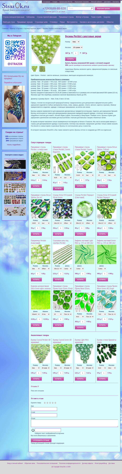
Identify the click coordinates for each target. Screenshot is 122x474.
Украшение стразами (82, 2)
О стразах (46, 2)
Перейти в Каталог (13, 83)
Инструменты (72, 22)
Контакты (116, 2)
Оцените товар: (36, 403)
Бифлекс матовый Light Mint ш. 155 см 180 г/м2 (84, 241)
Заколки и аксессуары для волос (92, 22)
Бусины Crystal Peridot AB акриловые (40, 341)
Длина (67, 266)
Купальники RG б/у (66, 2)
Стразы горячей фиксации (47, 16)
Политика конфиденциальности (69, 465)
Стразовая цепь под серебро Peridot (60, 241)
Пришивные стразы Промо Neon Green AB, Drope (107, 287)
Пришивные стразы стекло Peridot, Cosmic (83, 148)
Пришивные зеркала (25, 22)
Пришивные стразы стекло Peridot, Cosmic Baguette (61, 149)
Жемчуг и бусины (82, 16)
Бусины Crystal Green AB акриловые (62, 341)
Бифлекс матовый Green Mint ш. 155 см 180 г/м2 (106, 241)
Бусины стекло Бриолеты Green (106, 341)
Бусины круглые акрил (32, 28)
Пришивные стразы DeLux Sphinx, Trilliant (107, 148)
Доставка (107, 2)
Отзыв (33, 418)
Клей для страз (9, 22)
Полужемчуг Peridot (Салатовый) (38, 241)
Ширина (45, 311)
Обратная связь (30, 465)
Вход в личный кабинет (15, 465)
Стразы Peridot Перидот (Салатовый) (84, 196)
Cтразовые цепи (41, 22)
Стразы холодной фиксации (13, 16)
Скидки (54, 2)
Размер (67, 42)
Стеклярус (54, 22)
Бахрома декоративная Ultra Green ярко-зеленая (41, 287)
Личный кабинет (96, 2)
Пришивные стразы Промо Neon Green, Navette (82, 288)
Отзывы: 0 (35, 386)
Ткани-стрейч (96, 16)
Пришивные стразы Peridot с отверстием (39, 148)
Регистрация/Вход (101, 465)
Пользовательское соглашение (47, 465)
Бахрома (107, 16)
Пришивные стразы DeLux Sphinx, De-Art (41, 196)
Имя (32, 406)
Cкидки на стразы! (14, 132)
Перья (62, 22)
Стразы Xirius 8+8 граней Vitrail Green (62, 196)
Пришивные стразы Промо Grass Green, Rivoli (63, 287)
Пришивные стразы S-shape (14, 194)
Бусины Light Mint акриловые (82, 341)
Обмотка (110, 22)
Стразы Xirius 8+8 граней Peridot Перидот (106, 196)
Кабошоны (31, 16)
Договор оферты (87, 465)
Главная (5, 28)
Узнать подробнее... (14, 145)
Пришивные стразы (66, 16)
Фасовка (68, 47)
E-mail (33, 412)
